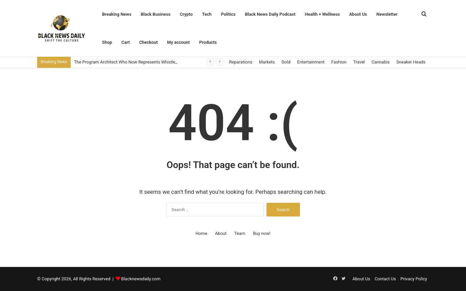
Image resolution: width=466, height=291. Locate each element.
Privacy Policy (413, 278)
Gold (286, 61)
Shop (107, 42)
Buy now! (261, 233)
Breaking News (116, 14)
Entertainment (311, 61)
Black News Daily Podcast (270, 14)
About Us (358, 14)
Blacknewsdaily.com (141, 278)
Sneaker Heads (410, 61)
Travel (359, 61)
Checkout (148, 42)
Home (201, 233)
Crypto (186, 14)
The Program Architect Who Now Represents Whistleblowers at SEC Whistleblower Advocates (164, 61)
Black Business (155, 14)
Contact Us (385, 278)
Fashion (338, 61)
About (221, 233)
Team (239, 233)
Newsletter (386, 14)
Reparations (240, 61)
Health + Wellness (322, 14)
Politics (228, 14)
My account (178, 42)
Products (208, 42)
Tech (207, 14)
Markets (267, 61)
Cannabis (381, 61)
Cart (126, 42)
